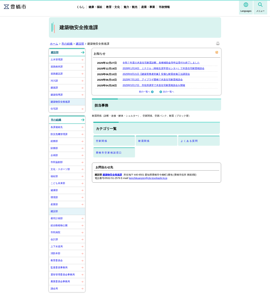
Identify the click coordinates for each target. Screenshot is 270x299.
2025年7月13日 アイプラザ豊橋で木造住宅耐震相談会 (153, 79)
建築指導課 (57, 94)
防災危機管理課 (59, 134)
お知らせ (99, 53)
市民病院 (55, 232)
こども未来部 (58, 183)
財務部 (54, 148)
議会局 (54, 288)
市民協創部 (57, 162)
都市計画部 (57, 218)
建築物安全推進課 (60, 101)
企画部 (54, 155)
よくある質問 (189, 140)
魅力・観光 (130, 7)
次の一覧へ (166, 91)
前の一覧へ (146, 91)
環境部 (54, 197)
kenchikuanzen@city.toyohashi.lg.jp (148, 178)
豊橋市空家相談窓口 (109, 152)
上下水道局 (57, 246)
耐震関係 (144, 140)
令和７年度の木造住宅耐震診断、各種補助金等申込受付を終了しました (161, 62)
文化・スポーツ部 (60, 169)
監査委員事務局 (59, 267)
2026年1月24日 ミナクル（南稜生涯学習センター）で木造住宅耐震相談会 (163, 68)
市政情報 (164, 7)
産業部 (54, 204)
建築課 (54, 87)
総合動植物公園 (59, 225)
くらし (80, 7)
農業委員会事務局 (60, 281)
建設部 (80, 43)
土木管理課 (57, 59)
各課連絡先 (57, 127)
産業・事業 (148, 7)
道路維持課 (57, 66)
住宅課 (54, 108)
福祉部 (54, 176)
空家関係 (101, 140)
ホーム (54, 43)
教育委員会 (57, 260)
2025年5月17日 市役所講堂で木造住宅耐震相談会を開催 (154, 85)
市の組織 (66, 43)
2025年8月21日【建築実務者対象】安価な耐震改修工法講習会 (156, 74)
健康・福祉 (95, 7)
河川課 (54, 80)
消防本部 (55, 253)
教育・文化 (113, 7)
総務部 (54, 141)
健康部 (54, 190)
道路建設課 (57, 73)
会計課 (54, 239)
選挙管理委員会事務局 (63, 274)
